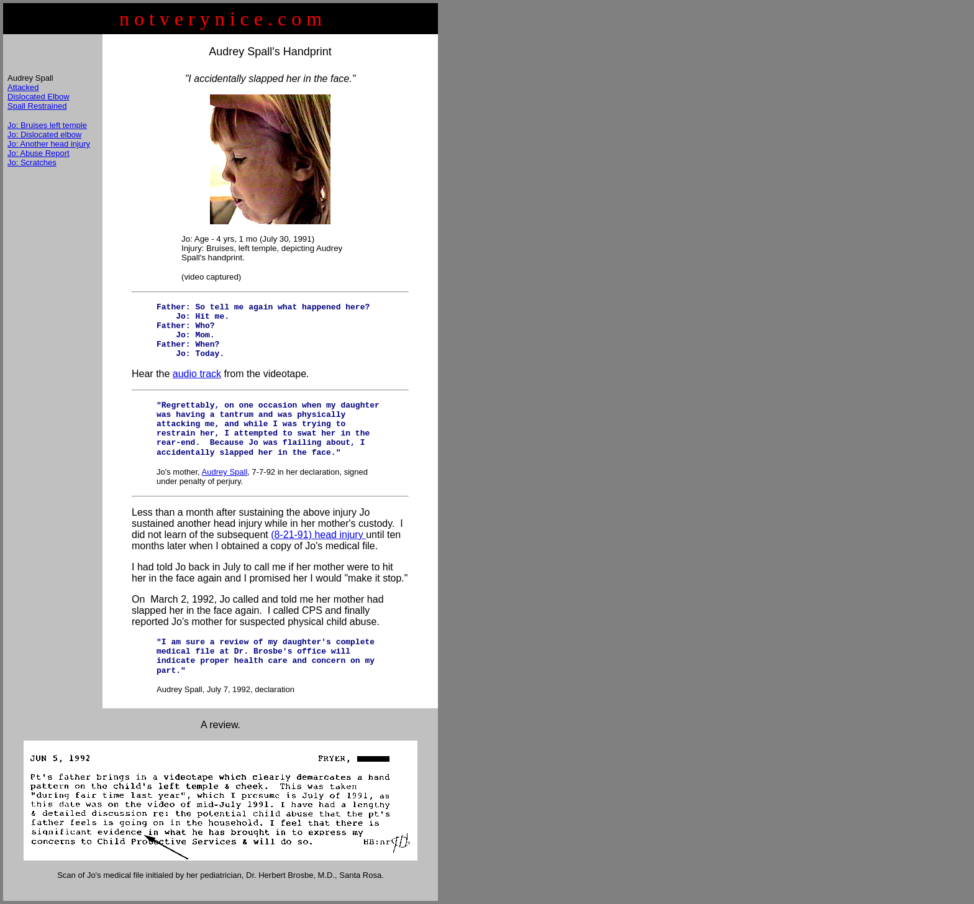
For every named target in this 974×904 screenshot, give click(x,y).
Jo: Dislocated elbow (44, 134)
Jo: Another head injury (48, 143)
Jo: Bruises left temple (47, 125)
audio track (197, 373)
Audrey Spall (225, 472)
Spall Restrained (36, 106)
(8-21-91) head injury (318, 534)
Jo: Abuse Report (38, 153)
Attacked (23, 87)
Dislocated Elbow (38, 96)
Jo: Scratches (32, 162)
